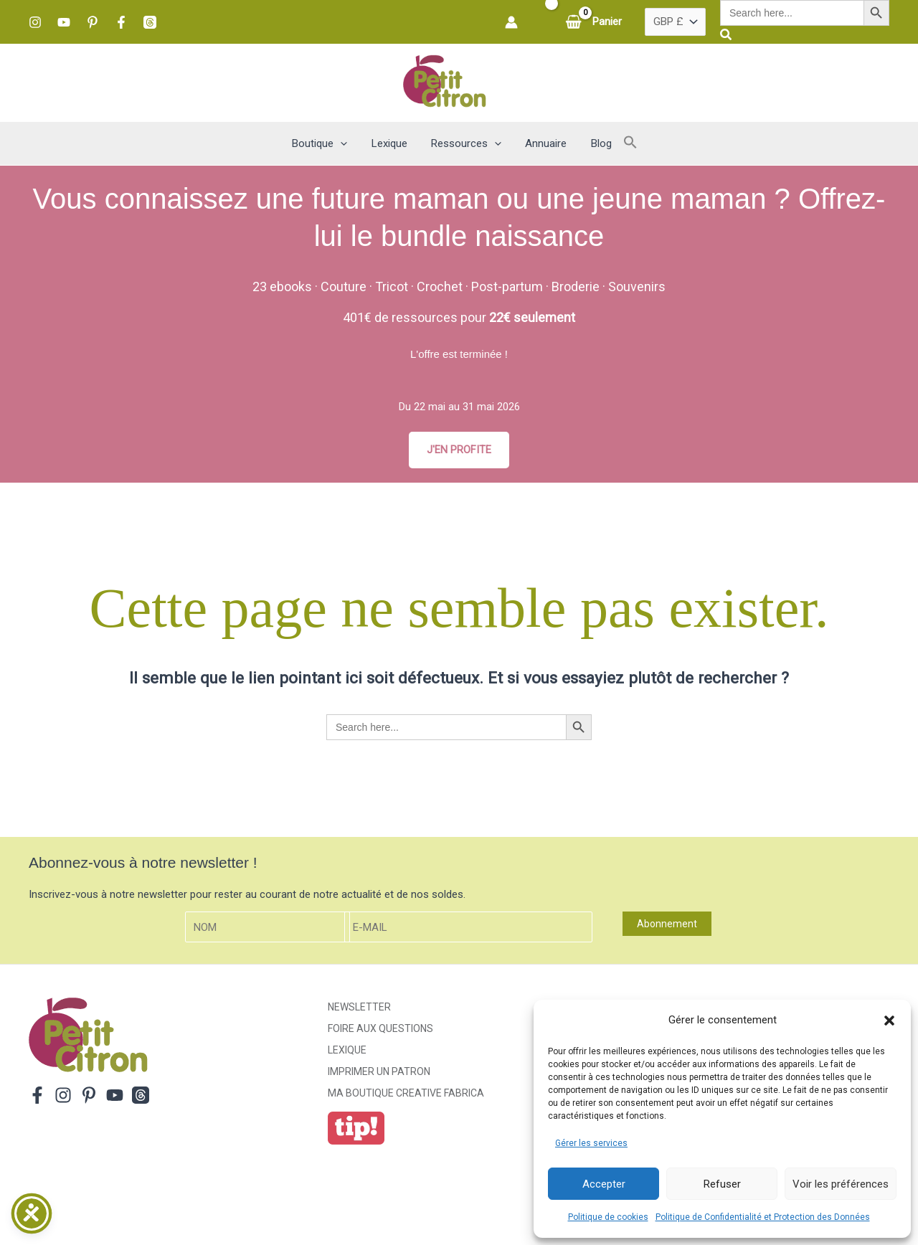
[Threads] (149, 22)
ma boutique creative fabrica (406, 1093)
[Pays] (675, 22)
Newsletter (359, 1007)
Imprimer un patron (379, 1071)
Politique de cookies (608, 1217)
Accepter (603, 1184)
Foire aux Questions (380, 1028)
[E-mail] (468, 927)
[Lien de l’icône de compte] (511, 22)
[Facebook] (121, 22)
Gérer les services (591, 1143)
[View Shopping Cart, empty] (594, 22)
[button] (889, 1020)
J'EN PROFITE (459, 449)
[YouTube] (63, 22)
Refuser (722, 1184)
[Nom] (267, 927)
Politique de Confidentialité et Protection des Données (763, 1217)
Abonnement (667, 924)
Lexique (347, 1050)
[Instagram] (35, 22)
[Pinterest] (92, 22)
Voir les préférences (840, 1184)
